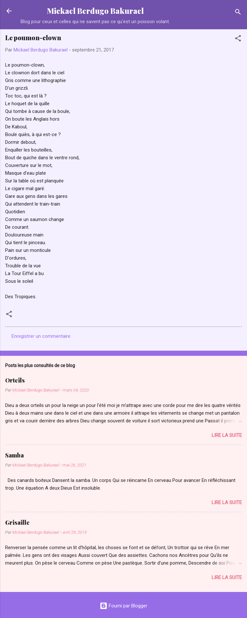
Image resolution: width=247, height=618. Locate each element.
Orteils (15, 380)
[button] (238, 39)
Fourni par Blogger (123, 606)
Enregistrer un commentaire (41, 336)
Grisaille (17, 522)
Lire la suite (227, 435)
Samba (14, 455)
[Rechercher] (238, 13)
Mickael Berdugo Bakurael (95, 11)
